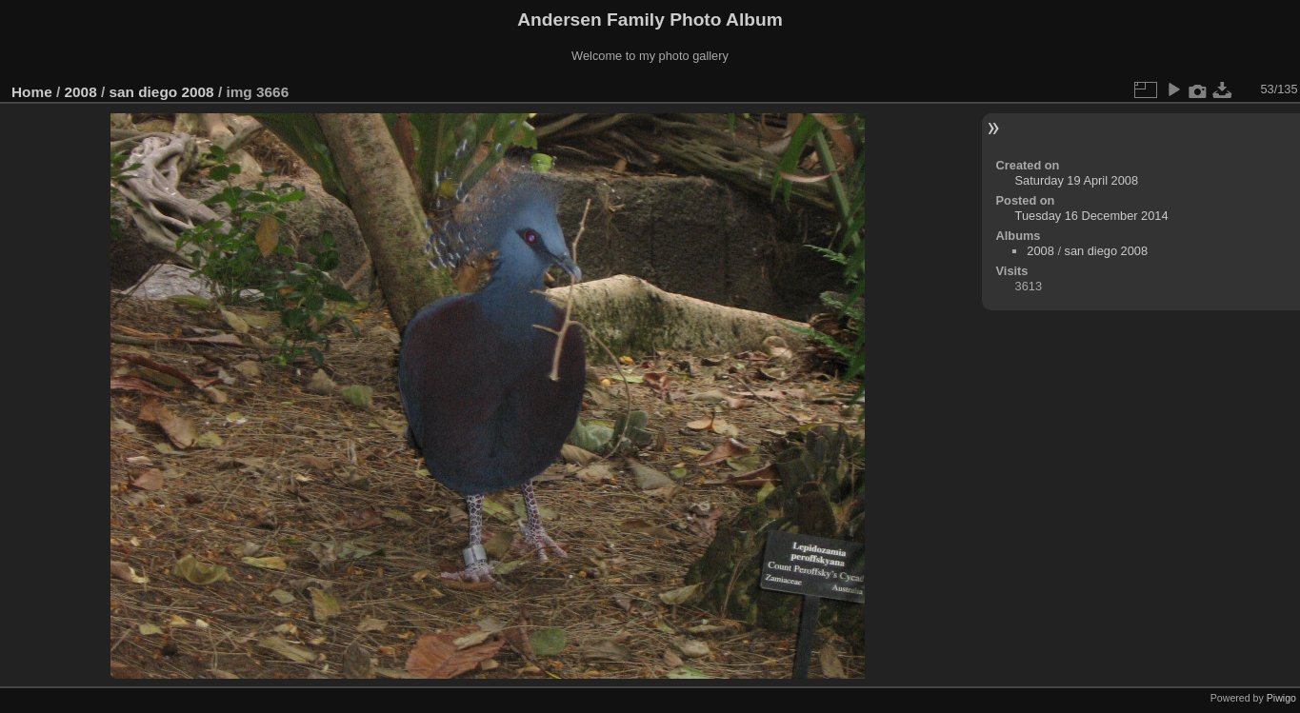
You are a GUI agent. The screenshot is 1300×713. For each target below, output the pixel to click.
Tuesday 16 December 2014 (1092, 215)
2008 (81, 92)
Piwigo (1281, 697)
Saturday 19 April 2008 (1076, 180)
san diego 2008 (161, 92)
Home (31, 92)
